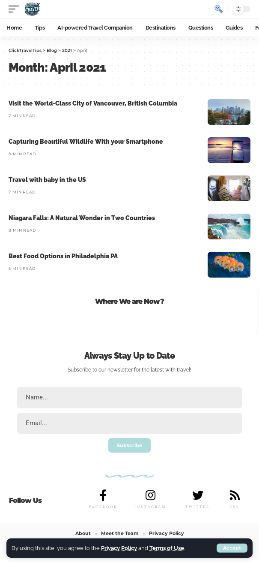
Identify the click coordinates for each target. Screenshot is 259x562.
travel (183, 370)
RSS (234, 507)
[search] (218, 9)
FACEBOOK (103, 507)
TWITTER (197, 507)
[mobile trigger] (16, 9)
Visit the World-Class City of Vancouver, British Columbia (93, 103)
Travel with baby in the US (47, 179)
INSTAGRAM (150, 507)
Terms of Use (166, 548)
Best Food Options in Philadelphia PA (63, 256)
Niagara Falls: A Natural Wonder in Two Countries (82, 218)
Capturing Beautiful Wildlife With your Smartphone (86, 141)
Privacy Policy (119, 548)
